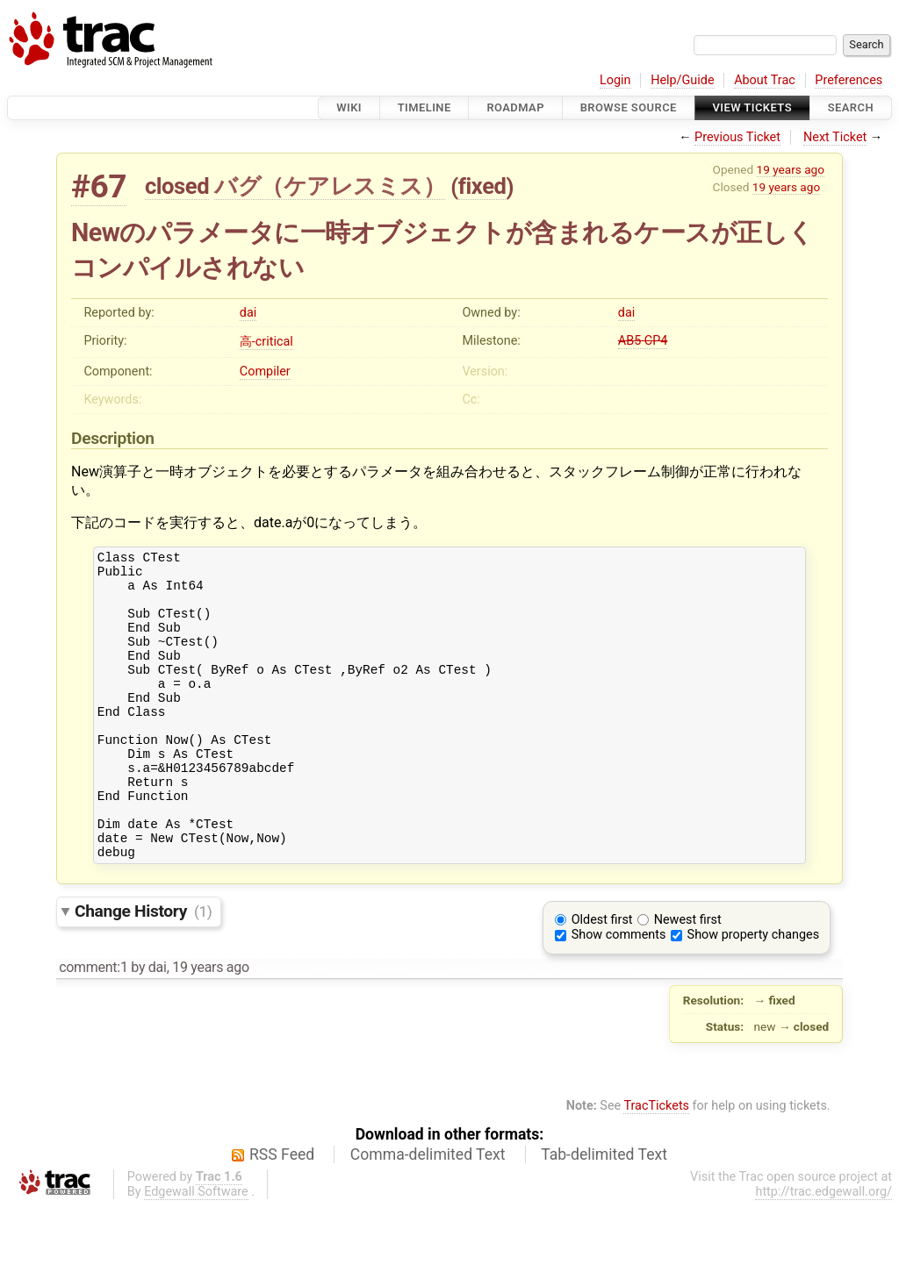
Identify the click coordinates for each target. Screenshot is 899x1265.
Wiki (349, 107)
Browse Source (628, 107)
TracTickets (656, 1163)
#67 (98, 186)
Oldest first (602, 977)
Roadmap (515, 107)
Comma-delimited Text (428, 1212)
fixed (482, 186)
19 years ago (790, 169)
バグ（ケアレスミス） (329, 186)
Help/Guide (682, 80)
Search (851, 107)
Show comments (619, 992)
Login (615, 80)
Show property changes (753, 992)
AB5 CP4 (643, 340)
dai (248, 312)
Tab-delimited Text (604, 1212)
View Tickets (752, 107)
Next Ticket (835, 137)
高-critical (266, 341)
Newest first (688, 977)
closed (177, 186)
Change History (143, 969)
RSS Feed (281, 1212)
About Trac (764, 80)
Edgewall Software (196, 1249)
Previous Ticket (737, 137)
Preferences (848, 80)
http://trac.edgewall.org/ (823, 1249)
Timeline (424, 107)
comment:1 (93, 1025)
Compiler (265, 371)
